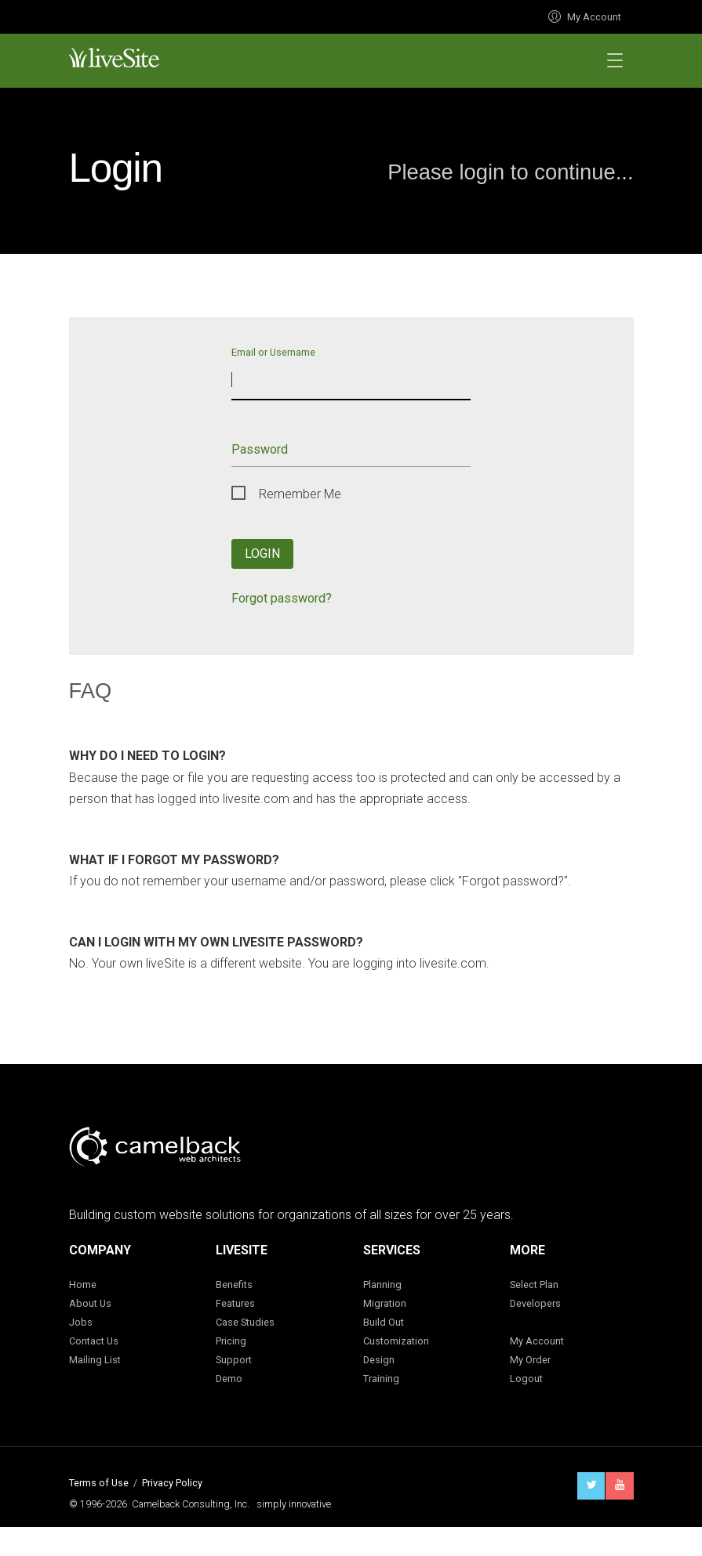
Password (259, 449)
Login (262, 553)
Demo (229, 1378)
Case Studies (245, 1322)
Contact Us (93, 1341)
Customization (396, 1341)
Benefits (234, 1284)
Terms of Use (99, 1483)
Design (379, 1360)
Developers (535, 1303)
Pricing (231, 1341)
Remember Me (300, 494)
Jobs (81, 1322)
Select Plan (534, 1284)
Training (381, 1378)
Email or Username (273, 351)
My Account (584, 17)
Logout (526, 1378)
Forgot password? (281, 598)
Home (82, 1284)
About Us (90, 1303)
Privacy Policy (172, 1483)
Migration (384, 1303)
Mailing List (95, 1360)
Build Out (383, 1322)
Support (234, 1360)
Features (235, 1303)
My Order (530, 1360)
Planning (382, 1284)
